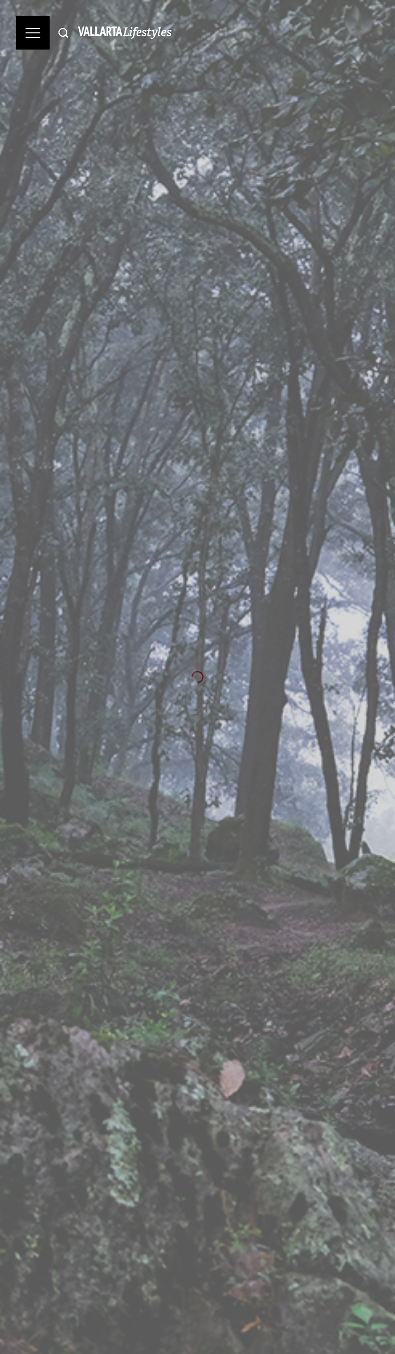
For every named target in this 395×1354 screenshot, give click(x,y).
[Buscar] (63, 33)
